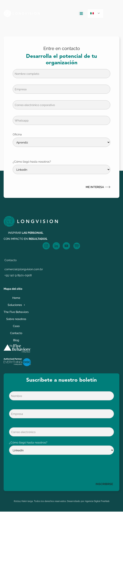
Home (16, 297)
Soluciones (15, 304)
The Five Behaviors (16, 312)
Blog (16, 340)
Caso (16, 326)
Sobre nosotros (16, 319)
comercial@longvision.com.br (23, 269)
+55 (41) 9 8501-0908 (18, 275)
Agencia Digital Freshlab (97, 501)
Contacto (16, 333)
